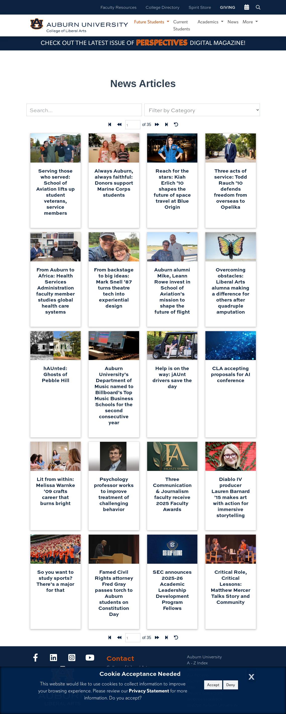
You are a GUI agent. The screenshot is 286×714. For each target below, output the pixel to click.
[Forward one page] (157, 124)
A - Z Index (197, 663)
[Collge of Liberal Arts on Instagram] (71, 659)
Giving (227, 7)
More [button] (248, 22)
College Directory (163, 7)
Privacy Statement (149, 691)
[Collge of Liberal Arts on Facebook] (35, 659)
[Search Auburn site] (259, 7)
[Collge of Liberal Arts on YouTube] (89, 659)
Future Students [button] (149, 22)
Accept (213, 684)
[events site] (246, 7)
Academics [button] (209, 22)
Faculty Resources (118, 7)
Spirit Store (200, 7)
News (233, 22)
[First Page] (110, 124)
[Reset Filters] (176, 124)
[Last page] (166, 124)
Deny (230, 684)
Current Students (181, 25)
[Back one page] (119, 124)
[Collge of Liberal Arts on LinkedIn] (53, 659)
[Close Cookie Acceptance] (251, 675)
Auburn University (204, 657)
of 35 (146, 124)
